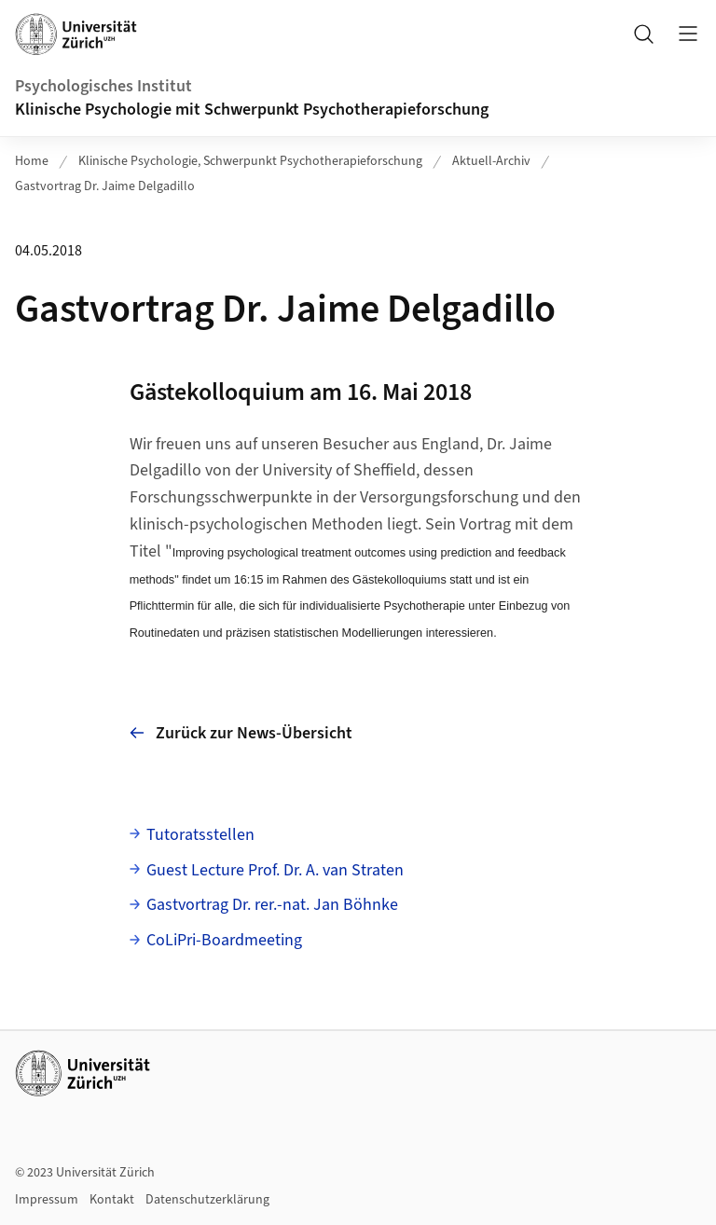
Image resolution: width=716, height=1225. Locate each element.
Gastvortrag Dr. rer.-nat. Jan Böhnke (272, 904)
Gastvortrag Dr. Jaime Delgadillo (105, 186)
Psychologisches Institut (103, 86)
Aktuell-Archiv (491, 161)
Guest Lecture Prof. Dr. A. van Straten (275, 870)
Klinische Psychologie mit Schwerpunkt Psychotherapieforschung (253, 109)
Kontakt (112, 1200)
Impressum (46, 1200)
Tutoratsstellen (200, 834)
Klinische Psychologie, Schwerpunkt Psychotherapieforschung (250, 161)
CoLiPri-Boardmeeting (224, 940)
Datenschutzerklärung (207, 1200)
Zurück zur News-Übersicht (241, 733)
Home (31, 161)
